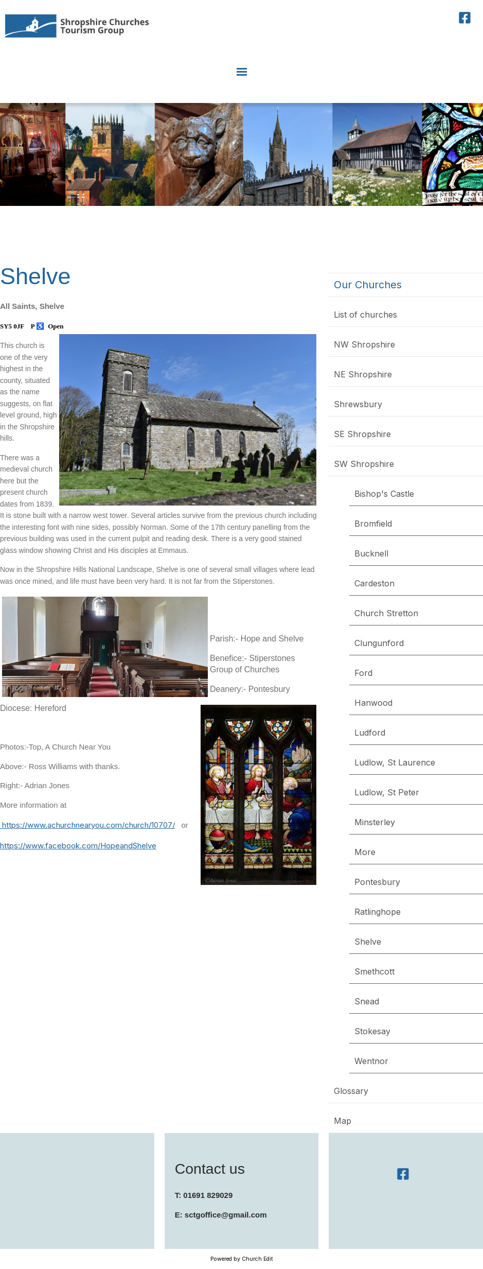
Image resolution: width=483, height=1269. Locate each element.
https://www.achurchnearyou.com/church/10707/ (87, 825)
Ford (363, 673)
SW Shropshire (364, 464)
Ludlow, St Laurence (394, 762)
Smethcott (374, 971)
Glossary (351, 1091)
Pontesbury (377, 882)
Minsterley (374, 822)
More (364, 852)
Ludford (369, 732)
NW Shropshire (364, 344)
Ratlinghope (377, 912)
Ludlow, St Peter (386, 792)
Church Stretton (386, 613)
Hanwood (373, 703)
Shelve (367, 941)
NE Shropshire (363, 374)
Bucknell (371, 553)
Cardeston (374, 583)
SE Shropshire (362, 434)
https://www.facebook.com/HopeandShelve (78, 845)
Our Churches (368, 285)
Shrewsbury (358, 404)
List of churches (365, 314)
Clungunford (379, 643)
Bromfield (373, 523)
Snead (366, 1001)
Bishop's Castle (384, 494)
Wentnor (371, 1061)
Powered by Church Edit (241, 1259)
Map (342, 1121)
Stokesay (372, 1031)
